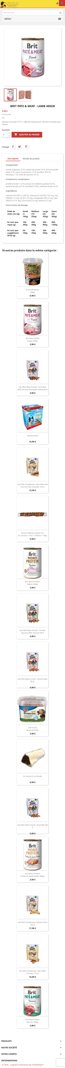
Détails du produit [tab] (31, 158)
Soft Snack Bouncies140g (32, 728)
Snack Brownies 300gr (32, 290)
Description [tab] (13, 158)
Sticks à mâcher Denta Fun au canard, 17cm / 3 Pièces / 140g (32, 534)
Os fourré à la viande (32, 776)
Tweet (19, 146)
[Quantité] (5, 134)
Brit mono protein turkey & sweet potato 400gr (32, 874)
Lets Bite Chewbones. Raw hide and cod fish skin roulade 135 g (32, 485)
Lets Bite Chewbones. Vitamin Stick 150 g (32, 923)
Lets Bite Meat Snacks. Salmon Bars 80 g (33, 680)
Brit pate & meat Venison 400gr (32, 1020)
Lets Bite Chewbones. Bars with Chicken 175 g (32, 972)
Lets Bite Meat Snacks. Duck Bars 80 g (32, 826)
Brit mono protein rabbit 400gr (32, 582)
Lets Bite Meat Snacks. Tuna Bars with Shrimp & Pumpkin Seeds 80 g (32, 388)
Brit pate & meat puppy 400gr (32, 339)
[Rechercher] (32, 12)
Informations (9, 1060)
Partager (12, 146)
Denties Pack (32, 435)
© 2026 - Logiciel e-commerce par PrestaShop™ (23, 1064)
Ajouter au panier (26, 134)
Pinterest (26, 146)
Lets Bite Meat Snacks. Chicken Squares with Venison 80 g (32, 631)
